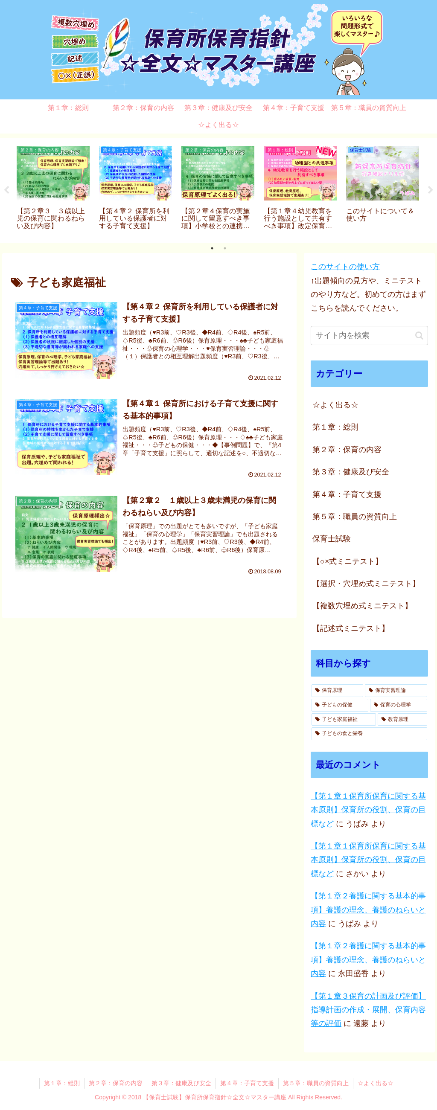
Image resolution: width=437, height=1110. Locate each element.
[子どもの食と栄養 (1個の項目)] (369, 733)
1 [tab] (212, 248)
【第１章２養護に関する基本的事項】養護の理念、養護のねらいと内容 (368, 910)
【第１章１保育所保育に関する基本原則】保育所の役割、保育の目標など (368, 810)
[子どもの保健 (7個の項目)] (340, 705)
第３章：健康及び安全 (181, 1083)
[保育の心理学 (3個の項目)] (398, 705)
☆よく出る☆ (375, 1083)
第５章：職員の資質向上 (316, 1083)
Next (430, 190)
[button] (419, 335)
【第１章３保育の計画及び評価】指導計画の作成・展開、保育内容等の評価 (368, 1010)
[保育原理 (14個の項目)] (337, 690)
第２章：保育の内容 (116, 1083)
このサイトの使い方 (345, 266)
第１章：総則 (62, 1083)
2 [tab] (225, 248)
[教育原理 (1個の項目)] (402, 719)
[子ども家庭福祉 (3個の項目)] (344, 719)
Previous (6, 190)
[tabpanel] (53, 189)
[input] (369, 335)
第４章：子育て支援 (247, 1083)
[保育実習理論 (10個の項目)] (396, 690)
